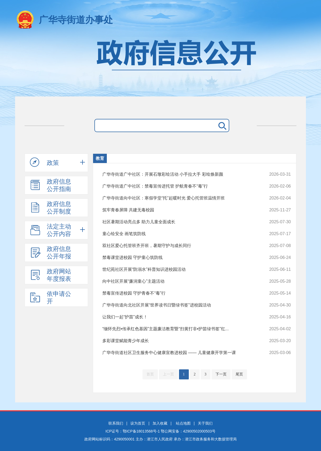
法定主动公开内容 (50, 230)
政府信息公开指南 (50, 185)
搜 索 (221, 125)
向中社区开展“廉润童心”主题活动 (178, 281)
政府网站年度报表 (50, 275)
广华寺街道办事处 (76, 20)
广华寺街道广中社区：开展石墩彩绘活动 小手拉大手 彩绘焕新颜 (178, 174)
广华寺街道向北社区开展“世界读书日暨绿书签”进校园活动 (178, 305)
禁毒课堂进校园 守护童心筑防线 (178, 257)
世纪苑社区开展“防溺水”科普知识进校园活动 (178, 269)
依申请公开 (50, 297)
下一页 (221, 374)
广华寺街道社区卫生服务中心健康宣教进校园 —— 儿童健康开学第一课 (178, 353)
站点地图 (183, 423)
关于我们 (205, 423)
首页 (150, 374)
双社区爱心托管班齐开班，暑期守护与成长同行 (178, 246)
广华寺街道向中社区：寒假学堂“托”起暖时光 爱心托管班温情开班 (178, 198)
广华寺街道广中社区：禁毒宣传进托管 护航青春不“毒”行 (178, 186)
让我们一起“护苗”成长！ (178, 317)
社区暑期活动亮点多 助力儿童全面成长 (178, 222)
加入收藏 (160, 423)
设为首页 (137, 423)
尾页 (239, 374)
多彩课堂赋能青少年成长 (178, 341)
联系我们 (115, 423)
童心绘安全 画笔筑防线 (178, 234)
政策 (44, 162)
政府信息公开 (160, 65)
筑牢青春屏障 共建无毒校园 (178, 210)
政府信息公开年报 (50, 252)
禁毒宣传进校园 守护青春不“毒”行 (178, 293)
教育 (100, 158)
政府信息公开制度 (50, 208)
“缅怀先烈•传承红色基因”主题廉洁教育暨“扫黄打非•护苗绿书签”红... (178, 329)
